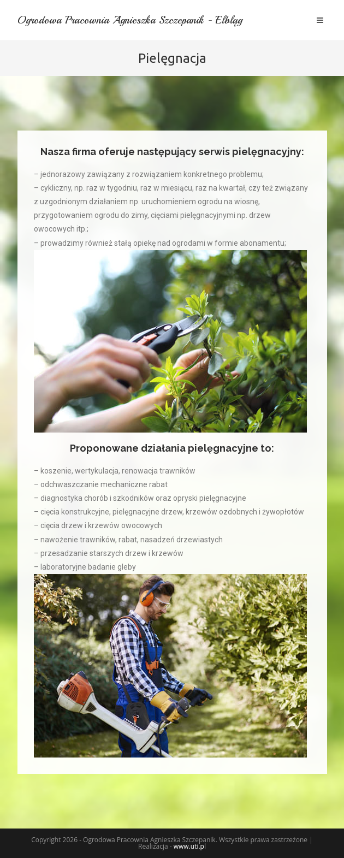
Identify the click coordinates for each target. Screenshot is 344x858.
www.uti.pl (190, 846)
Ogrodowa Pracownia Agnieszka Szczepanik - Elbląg (132, 20)
